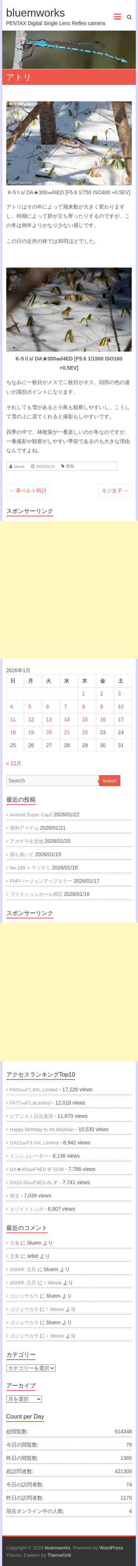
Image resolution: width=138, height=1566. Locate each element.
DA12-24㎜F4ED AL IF (34, 1182)
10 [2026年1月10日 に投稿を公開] (121, 706)
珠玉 (15, 1196)
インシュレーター (29, 1156)
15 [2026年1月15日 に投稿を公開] (85, 719)
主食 (15, 1243)
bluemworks (35, 13)
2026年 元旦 (23, 1269)
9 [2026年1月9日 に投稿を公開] (101, 706)
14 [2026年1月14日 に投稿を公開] (67, 719)
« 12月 (13, 763)
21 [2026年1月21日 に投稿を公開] (67, 732)
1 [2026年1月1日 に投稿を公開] (83, 694)
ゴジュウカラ (24, 1296)
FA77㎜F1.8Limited (30, 1103)
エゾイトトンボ (26, 1209)
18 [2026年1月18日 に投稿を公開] (13, 732)
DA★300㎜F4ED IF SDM (37, 1169)
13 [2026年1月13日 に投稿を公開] (49, 719)
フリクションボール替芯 (36, 894)
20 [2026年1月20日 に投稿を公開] (49, 732)
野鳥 (70, 466)
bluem (19, 466)
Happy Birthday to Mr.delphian (42, 1129)
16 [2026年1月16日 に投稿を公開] (103, 719)
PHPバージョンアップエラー (41, 881)
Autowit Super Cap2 (31, 814)
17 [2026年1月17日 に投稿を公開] (121, 719)
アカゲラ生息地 (26, 841)
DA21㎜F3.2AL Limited (34, 1142)
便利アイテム (24, 828)
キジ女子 (115, 490)
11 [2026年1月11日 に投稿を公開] (13, 719)
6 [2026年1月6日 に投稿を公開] (47, 706)
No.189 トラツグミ (30, 868)
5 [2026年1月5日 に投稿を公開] (29, 706)
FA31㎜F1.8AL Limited (34, 1089)
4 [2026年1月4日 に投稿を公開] (11, 706)
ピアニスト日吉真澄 (31, 1116)
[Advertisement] (69, 590)
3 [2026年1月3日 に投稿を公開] (119, 694)
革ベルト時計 (28, 490)
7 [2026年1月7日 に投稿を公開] (65, 706)
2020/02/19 (45, 466)
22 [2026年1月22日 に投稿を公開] (85, 732)
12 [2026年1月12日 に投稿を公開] (31, 719)
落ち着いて (22, 854)
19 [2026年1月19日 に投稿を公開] (31, 732)
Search (110, 781)
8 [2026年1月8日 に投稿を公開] (83, 706)
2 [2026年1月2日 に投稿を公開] (101, 694)
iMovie (55, 1283)
